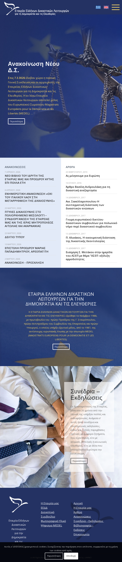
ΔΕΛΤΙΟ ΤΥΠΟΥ (14, 237)
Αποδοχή (71, 556)
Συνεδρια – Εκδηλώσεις (89, 521)
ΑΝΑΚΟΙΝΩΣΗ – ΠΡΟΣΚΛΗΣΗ (24, 262)
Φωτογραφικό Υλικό (53, 521)
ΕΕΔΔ (44, 507)
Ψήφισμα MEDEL (51, 525)
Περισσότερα (54, 556)
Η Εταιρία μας (50, 503)
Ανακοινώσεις (82, 516)
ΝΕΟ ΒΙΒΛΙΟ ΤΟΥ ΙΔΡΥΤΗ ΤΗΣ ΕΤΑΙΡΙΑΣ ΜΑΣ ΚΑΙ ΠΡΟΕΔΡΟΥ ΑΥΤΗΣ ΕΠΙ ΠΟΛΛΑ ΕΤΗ (29, 179)
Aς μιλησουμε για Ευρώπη (83, 175)
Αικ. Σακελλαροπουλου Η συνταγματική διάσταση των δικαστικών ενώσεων (85, 205)
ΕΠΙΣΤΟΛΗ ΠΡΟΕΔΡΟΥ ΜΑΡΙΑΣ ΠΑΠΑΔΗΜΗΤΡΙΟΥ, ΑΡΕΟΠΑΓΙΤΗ (26, 249)
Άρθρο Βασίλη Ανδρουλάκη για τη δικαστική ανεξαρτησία (88, 188)
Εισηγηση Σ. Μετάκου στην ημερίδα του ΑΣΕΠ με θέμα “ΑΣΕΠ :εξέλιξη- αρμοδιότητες (89, 255)
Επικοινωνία (81, 534)
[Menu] (114, 7)
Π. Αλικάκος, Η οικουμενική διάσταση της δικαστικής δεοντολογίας (90, 239)
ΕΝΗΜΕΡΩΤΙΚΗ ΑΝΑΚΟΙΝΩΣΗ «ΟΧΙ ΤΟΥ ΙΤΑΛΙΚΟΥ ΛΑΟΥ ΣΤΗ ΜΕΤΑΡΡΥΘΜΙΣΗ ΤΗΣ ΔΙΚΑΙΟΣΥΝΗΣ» (30, 197)
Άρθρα (78, 512)
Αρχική (78, 503)
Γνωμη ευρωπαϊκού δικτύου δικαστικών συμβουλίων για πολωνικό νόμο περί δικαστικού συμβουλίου (91, 223)
